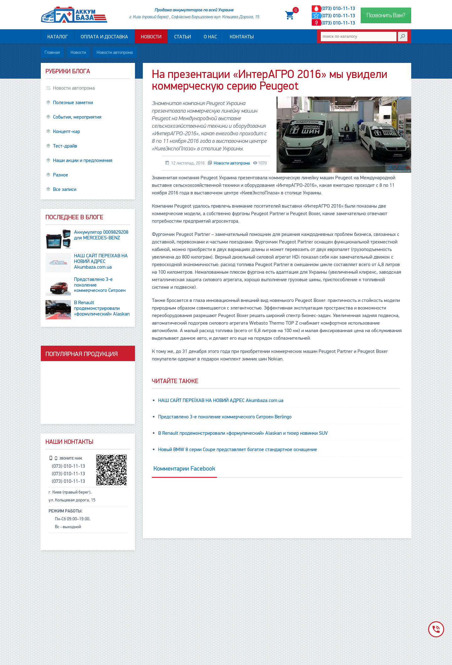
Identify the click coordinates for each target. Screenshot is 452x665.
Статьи (182, 37)
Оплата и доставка (104, 37)
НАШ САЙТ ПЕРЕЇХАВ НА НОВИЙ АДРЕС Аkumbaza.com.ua (220, 400)
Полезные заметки (73, 102)
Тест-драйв (65, 146)
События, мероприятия (77, 117)
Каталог (57, 37)
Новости (151, 37)
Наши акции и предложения (82, 160)
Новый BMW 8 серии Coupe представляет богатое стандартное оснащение (237, 449)
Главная (52, 52)
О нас (210, 37)
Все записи (64, 189)
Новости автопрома (115, 52)
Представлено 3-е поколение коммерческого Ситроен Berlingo (225, 417)
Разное (60, 175)
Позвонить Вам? (386, 15)
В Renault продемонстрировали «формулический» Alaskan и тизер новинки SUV (243, 433)
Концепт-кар (66, 131)
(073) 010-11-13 (338, 8)
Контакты (242, 37)
